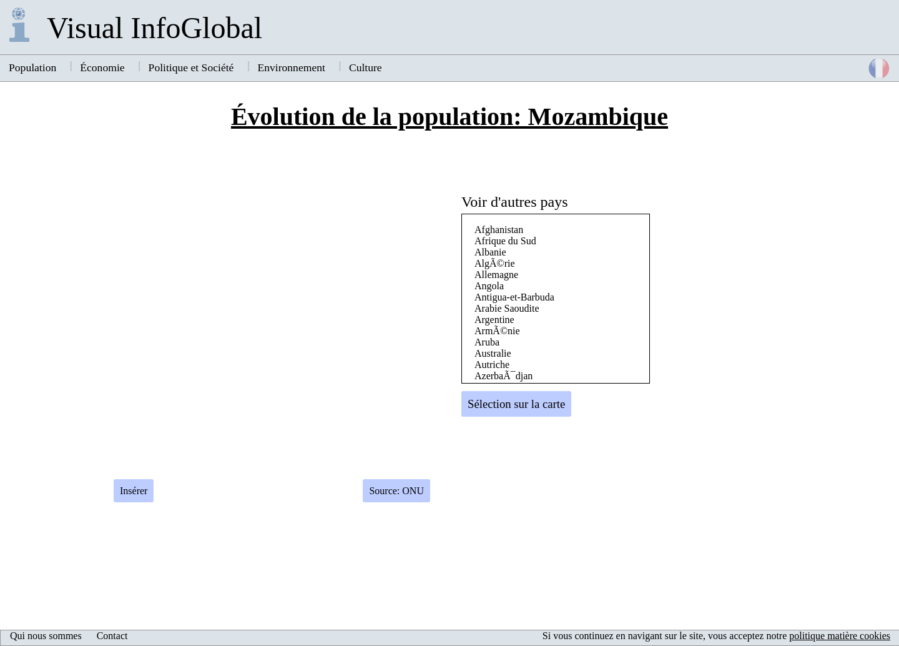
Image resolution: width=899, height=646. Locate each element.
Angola (489, 286)
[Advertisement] (771, 359)
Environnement (291, 67)
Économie (102, 67)
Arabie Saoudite (506, 308)
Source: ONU (396, 490)
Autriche (491, 364)
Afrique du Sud (505, 241)
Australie (492, 353)
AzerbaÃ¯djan (503, 375)
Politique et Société (191, 67)
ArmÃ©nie (497, 330)
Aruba (486, 342)
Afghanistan (498, 229)
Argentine (494, 319)
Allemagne (496, 274)
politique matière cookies (839, 635)
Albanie (490, 252)
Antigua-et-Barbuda (514, 297)
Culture (365, 67)
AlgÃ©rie (494, 263)
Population (32, 67)
